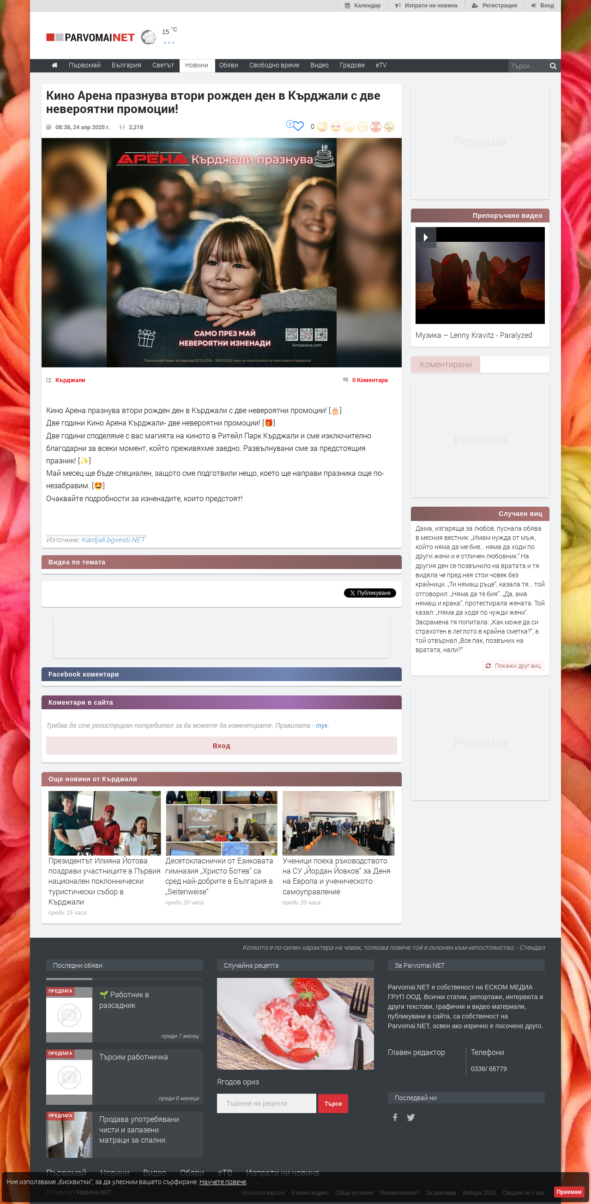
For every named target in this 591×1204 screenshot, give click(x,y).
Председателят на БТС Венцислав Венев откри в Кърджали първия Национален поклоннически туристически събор (101, 881)
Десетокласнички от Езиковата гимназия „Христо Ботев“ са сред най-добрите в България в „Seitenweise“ (337, 876)
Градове (352, 64)
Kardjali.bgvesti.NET (113, 539)
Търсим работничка (133, 1109)
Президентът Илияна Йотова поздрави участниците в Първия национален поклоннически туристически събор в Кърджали (221, 881)
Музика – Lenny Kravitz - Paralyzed (474, 335)
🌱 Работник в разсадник (124, 1052)
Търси (333, 1104)
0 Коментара (370, 380)
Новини (196, 64)
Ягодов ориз (238, 1081)
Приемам (569, 1192)
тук (322, 725)
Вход (222, 745)
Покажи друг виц (513, 665)
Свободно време (274, 64)
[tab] (445, 364)
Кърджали (70, 380)
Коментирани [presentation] (446, 364)
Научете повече (222, 1181)
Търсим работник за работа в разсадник (134, 990)
